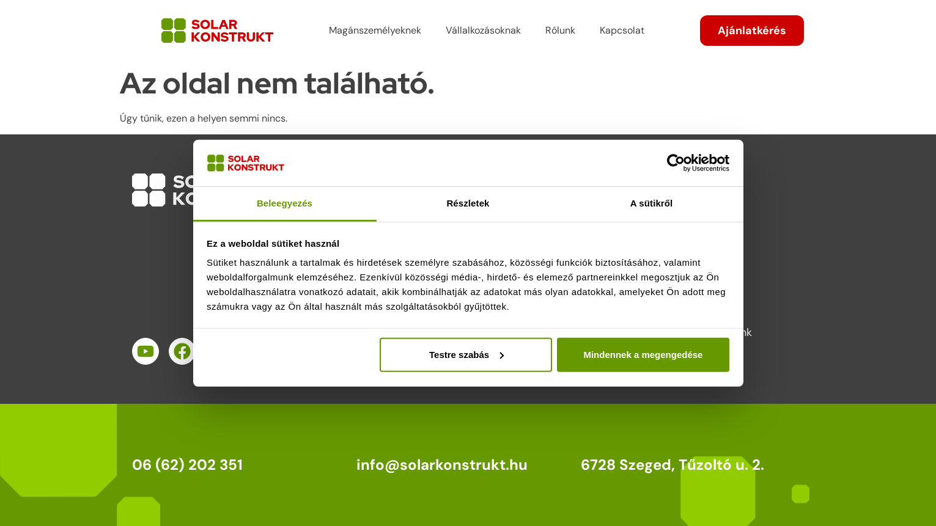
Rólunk (560, 30)
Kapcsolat (622, 30)
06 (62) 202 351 (187, 464)
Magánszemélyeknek (375, 30)
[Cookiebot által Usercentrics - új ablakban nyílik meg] (675, 163)
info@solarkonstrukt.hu (442, 464)
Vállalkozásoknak (483, 30)
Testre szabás (466, 354)
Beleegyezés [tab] (284, 203)
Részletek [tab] (467, 203)
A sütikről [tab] (651, 203)
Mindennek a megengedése (642, 354)
